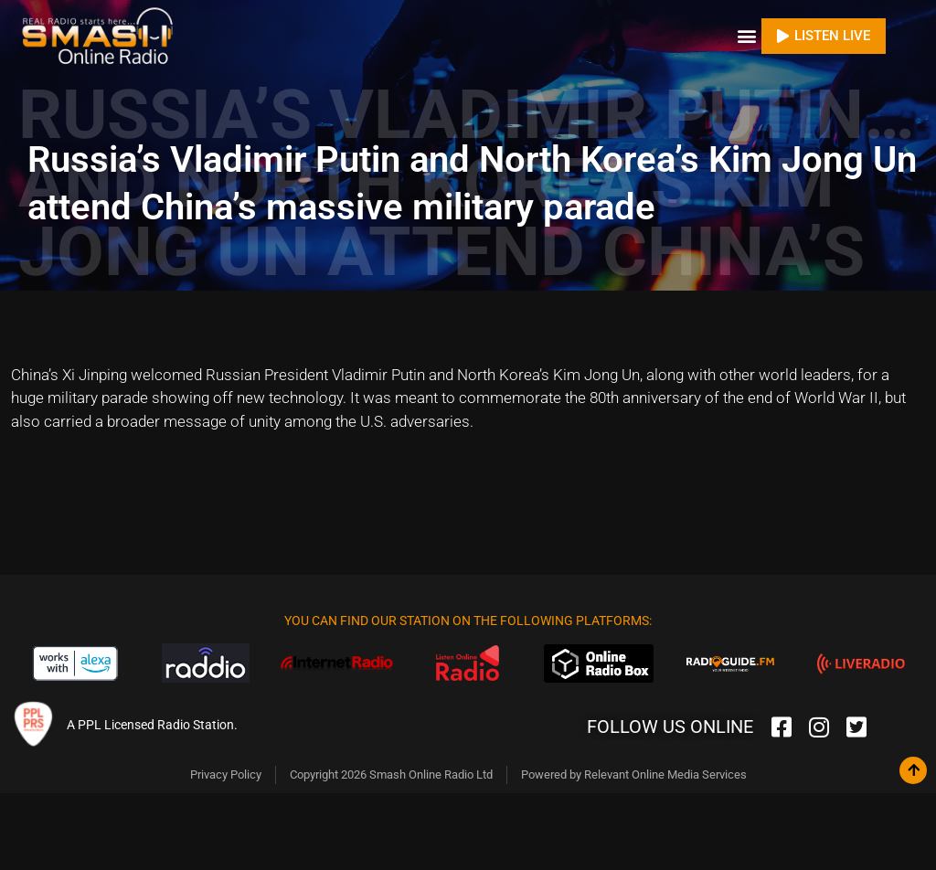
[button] (746, 36)
